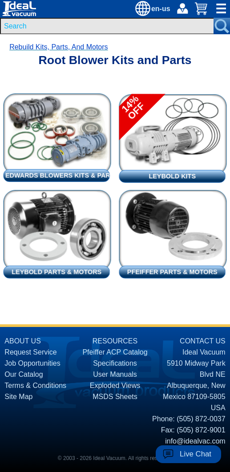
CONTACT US (203, 341)
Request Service (30, 352)
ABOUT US (22, 341)
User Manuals (115, 374)
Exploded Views (115, 385)
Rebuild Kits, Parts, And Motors (58, 47)
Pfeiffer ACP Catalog (114, 352)
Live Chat (195, 454)
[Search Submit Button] (222, 26)
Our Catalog (23, 374)
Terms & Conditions (35, 385)
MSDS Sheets (115, 396)
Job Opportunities (32, 363)
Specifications (115, 363)
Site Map (18, 396)
